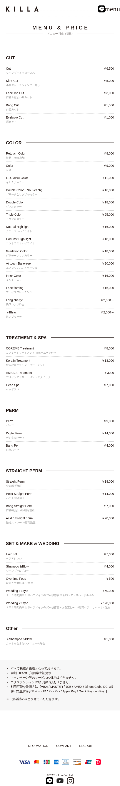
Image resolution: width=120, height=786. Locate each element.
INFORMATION (37, 746)
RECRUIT (86, 746)
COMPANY (63, 746)
